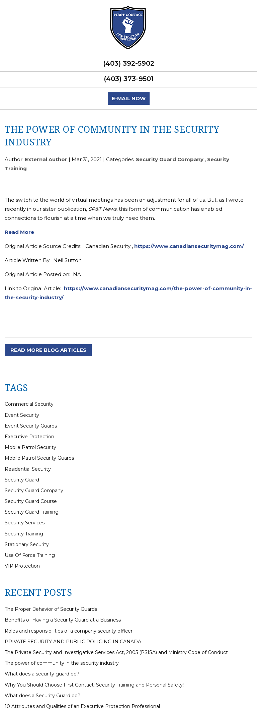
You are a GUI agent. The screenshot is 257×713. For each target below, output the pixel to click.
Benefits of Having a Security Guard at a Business (63, 620)
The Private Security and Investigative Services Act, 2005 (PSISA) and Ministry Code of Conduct (116, 652)
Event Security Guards (31, 426)
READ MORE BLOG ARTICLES (48, 350)
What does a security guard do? (42, 674)
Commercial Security (29, 404)
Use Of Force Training (30, 555)
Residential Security (28, 469)
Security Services (25, 523)
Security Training (24, 534)
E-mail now (129, 98)
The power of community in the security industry (62, 663)
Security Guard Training (32, 512)
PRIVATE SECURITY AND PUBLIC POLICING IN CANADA (73, 642)
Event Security (22, 415)
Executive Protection (29, 437)
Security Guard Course (31, 501)
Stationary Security (27, 544)
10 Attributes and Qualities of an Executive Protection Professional (82, 706)
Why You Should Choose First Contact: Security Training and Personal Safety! (94, 685)
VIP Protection (22, 566)
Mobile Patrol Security (30, 447)
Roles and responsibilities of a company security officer (69, 631)
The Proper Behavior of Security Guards (51, 609)
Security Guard (22, 480)
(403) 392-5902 (128, 63)
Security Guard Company (169, 159)
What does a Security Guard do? (42, 696)
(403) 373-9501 (129, 79)
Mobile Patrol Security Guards (39, 458)
